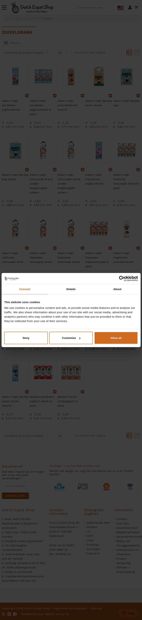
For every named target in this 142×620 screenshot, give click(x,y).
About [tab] (117, 288)
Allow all (116, 337)
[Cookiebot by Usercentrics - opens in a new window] (122, 278)
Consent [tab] (24, 288)
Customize (71, 337)
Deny (26, 337)
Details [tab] (71, 288)
